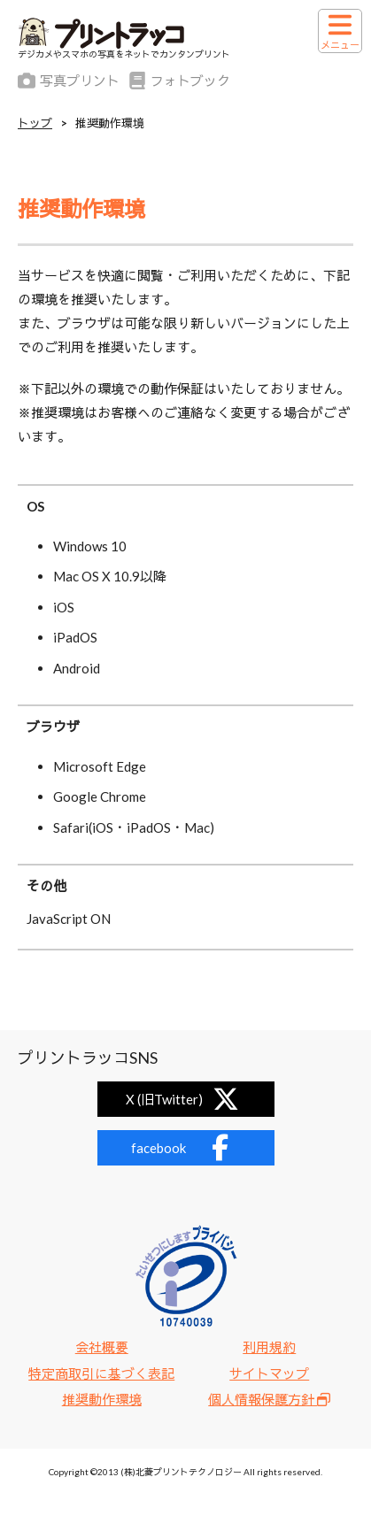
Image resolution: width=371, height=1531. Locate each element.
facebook (186, 1148)
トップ (35, 123)
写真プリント (69, 80)
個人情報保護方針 (269, 1399)
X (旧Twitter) (186, 1099)
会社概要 (101, 1347)
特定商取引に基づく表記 (101, 1373)
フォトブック (179, 80)
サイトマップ (269, 1373)
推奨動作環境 (102, 1399)
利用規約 (269, 1347)
